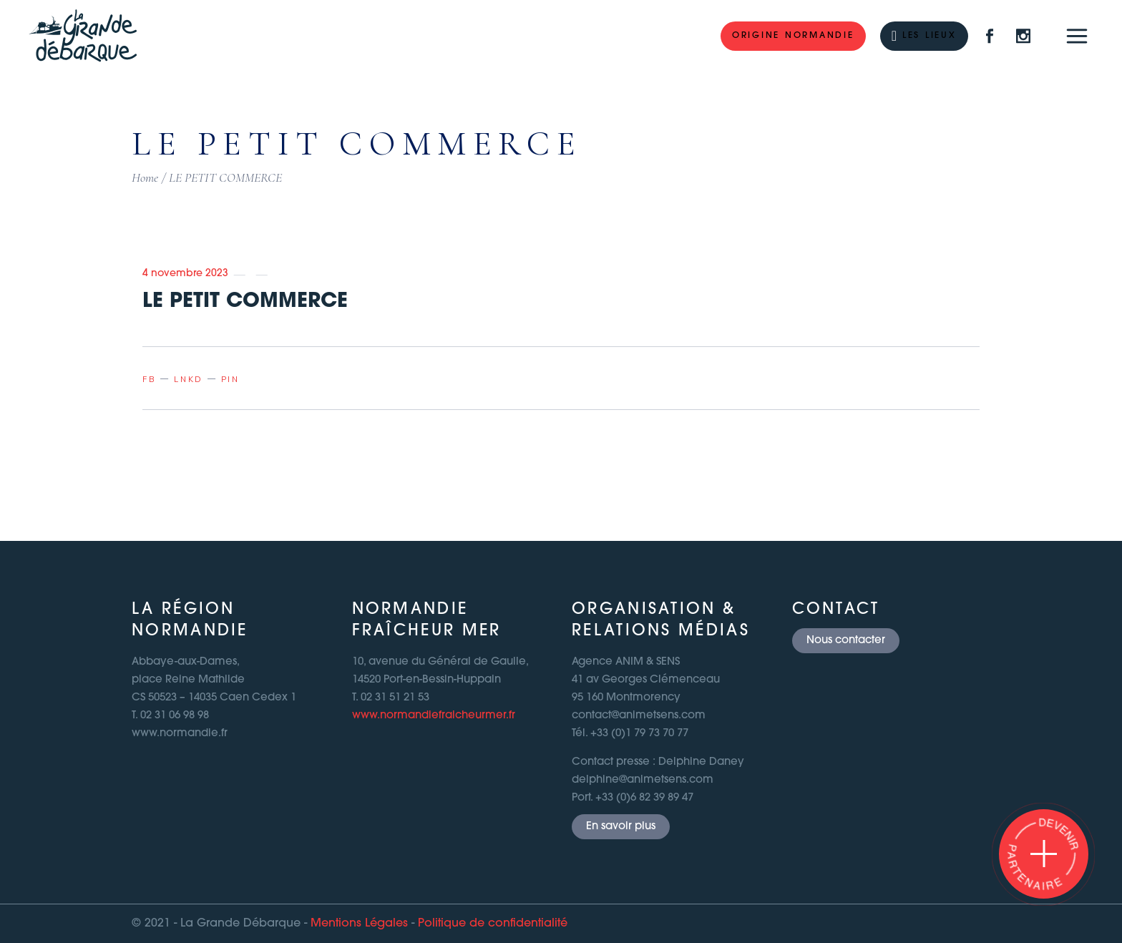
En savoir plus (620, 826)
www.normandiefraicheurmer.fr (433, 715)
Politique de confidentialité (492, 923)
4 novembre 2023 (185, 273)
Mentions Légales (359, 923)
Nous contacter (845, 640)
